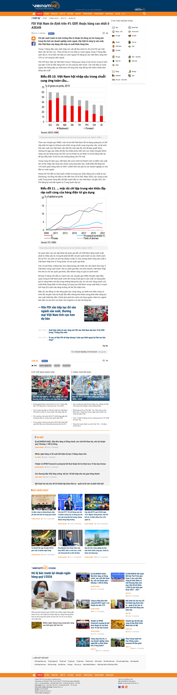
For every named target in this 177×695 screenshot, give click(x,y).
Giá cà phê (98, 661)
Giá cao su (78, 664)
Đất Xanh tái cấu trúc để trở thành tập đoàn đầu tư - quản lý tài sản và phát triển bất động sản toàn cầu (69, 485)
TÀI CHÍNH (70, 14)
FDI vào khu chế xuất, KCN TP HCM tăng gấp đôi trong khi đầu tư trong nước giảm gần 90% (50, 417)
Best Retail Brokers (89, 664)
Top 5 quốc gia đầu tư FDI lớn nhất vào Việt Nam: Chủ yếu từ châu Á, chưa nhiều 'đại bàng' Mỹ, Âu (50, 411)
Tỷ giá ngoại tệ (52, 661)
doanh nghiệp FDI (45, 366)
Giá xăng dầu (134, 661)
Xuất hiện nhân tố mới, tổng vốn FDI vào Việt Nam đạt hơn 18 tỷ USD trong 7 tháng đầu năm (77, 331)
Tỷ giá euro (80, 661)
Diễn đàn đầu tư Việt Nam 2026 (108, 664)
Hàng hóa (129, 629)
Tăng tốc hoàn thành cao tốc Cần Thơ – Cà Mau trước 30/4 (90, 425)
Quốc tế (93, 649)
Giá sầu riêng (52, 664)
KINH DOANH (109, 14)
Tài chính (38, 457)
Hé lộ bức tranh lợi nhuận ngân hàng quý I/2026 (51, 575)
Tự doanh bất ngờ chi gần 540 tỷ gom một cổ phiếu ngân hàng (42, 549)
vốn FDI (57, 366)
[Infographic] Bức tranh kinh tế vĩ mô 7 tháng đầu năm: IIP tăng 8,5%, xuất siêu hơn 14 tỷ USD (50, 405)
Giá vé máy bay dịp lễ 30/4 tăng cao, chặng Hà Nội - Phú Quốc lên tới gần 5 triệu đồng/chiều (91, 405)
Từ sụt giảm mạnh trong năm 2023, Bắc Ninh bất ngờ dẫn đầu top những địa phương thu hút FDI (50, 423)
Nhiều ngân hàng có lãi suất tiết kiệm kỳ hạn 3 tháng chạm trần (61, 454)
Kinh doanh (38, 477)
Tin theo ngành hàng (122, 21)
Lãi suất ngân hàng (122, 661)
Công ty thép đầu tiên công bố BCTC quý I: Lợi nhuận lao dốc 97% (100, 603)
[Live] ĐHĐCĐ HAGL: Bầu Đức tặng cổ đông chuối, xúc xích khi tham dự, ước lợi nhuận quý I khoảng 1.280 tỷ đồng (70, 442)
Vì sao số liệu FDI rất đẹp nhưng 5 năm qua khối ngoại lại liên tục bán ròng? (77, 339)
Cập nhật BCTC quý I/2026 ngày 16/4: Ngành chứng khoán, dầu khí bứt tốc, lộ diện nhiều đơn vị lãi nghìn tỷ (96, 516)
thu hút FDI (66, 366)
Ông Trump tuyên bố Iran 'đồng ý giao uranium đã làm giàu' (134, 641)
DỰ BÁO (46, 14)
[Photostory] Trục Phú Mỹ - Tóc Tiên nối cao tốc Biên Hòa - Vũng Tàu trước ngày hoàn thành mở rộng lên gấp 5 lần (89, 412)
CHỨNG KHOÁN (87, 14)
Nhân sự (72, 18)
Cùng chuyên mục (82, 372)
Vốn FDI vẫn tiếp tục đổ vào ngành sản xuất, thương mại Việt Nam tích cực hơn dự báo (58, 312)
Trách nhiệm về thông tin (42, 693)
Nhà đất (128, 593)
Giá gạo (70, 664)
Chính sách (53, 18)
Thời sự (36, 18)
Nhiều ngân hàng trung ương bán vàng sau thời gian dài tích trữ (58, 624)
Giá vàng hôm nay (40, 661)
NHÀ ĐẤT (78, 14)
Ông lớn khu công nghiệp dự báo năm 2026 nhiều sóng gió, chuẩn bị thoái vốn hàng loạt (97, 550)
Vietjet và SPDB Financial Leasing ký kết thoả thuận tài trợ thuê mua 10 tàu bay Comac (70, 464)
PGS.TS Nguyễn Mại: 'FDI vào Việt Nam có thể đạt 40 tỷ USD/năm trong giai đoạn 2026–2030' (89, 396)
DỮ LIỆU (117, 14)
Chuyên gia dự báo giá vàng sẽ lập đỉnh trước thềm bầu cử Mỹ (134, 623)
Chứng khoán (35, 519)
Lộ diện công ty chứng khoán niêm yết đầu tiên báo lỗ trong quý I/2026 (43, 513)
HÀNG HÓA (54, 14)
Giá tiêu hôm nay (109, 661)
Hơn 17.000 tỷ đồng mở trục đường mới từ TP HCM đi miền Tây (91, 419)
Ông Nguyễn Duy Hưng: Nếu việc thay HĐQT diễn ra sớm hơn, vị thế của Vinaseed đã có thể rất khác (69, 550)
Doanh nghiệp (39, 447)
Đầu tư (63, 18)
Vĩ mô (44, 18)
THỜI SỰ (39, 14)
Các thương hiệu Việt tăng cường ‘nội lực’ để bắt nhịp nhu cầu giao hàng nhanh (67, 474)
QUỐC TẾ (62, 14)
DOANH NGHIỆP (98, 14)
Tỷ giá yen (71, 661)
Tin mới (39, 437)
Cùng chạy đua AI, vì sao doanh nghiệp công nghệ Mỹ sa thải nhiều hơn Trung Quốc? (100, 642)
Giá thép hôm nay (40, 664)
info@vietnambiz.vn (45, 691)
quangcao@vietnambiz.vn (131, 683)
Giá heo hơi (89, 661)
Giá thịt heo (62, 664)
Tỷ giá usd (62, 661)
